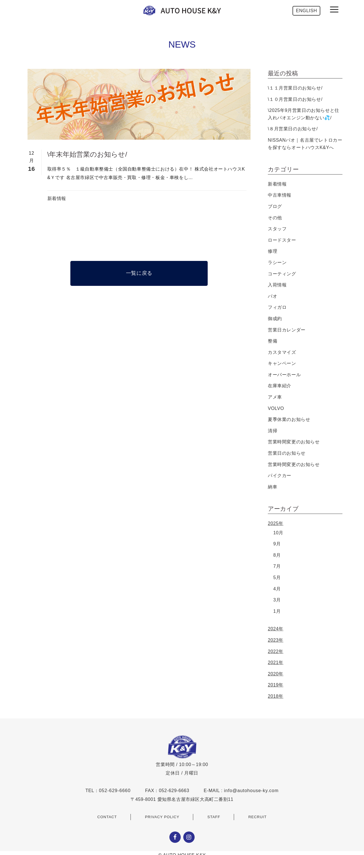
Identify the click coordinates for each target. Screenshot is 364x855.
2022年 (275, 651)
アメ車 (275, 397)
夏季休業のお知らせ (289, 419)
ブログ (275, 206)
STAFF (213, 817)
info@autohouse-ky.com (251, 790)
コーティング (282, 273)
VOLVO (276, 408)
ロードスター (282, 240)
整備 (272, 341)
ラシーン (277, 262)
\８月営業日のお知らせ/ (293, 128)
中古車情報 (279, 195)
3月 (277, 599)
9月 (277, 543)
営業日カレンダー (287, 329)
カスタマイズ (282, 352)
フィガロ (277, 307)
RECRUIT (257, 817)
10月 (278, 532)
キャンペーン (282, 363)
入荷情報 (277, 284)
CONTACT (107, 817)
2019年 (275, 684)
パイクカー (279, 475)
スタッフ (277, 228)
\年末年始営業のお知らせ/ (87, 154)
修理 (272, 251)
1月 (277, 611)
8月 (277, 555)
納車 (272, 486)
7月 (277, 566)
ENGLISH (306, 10)
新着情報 (56, 198)
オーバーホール (284, 374)
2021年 (275, 662)
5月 (277, 577)
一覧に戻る (139, 273)
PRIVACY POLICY (162, 817)
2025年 (275, 523)
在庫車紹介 (279, 385)
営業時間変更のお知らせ (294, 441)
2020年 (275, 673)
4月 (277, 588)
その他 (275, 217)
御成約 (275, 318)
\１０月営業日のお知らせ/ (295, 99)
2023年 (275, 640)
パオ (272, 296)
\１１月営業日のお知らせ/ (295, 88)
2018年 (275, 696)
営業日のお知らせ (287, 453)
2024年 (275, 628)
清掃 (272, 430)
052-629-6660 (115, 790)
